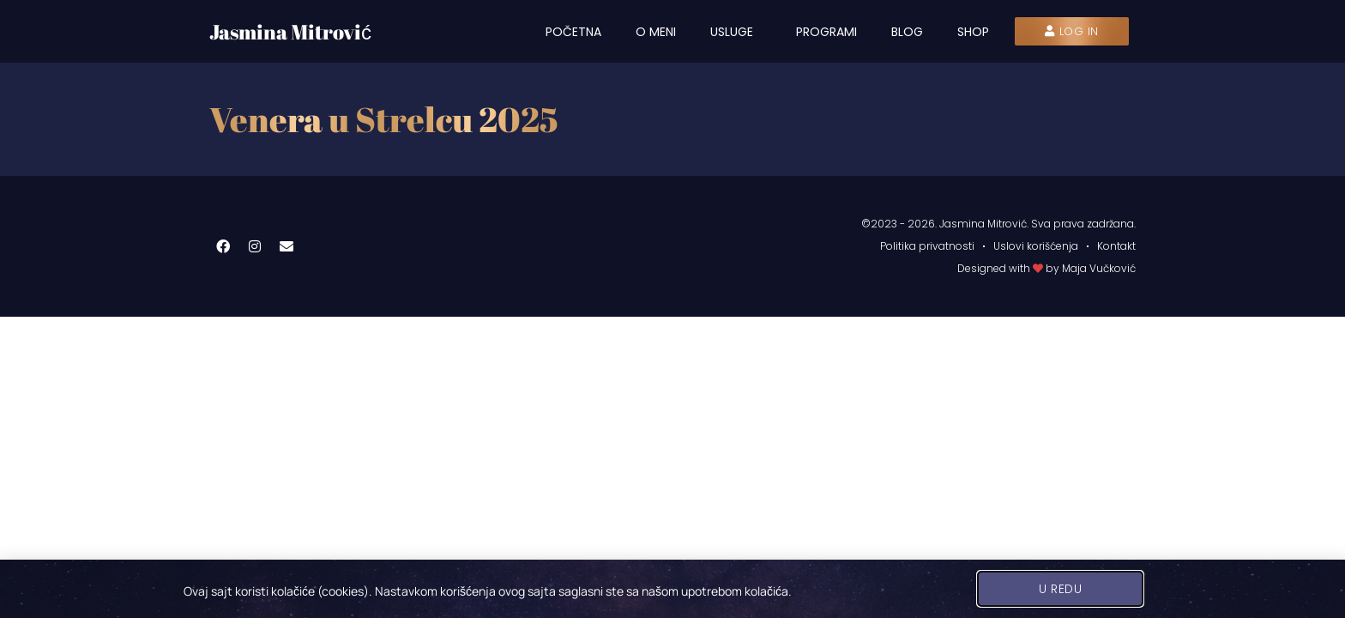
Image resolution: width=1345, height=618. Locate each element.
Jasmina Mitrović (290, 31)
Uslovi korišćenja (1035, 246)
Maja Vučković (1099, 268)
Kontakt (1116, 246)
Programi (826, 31)
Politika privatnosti (927, 246)
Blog (907, 31)
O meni (656, 31)
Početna (573, 31)
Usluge (736, 31)
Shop (973, 31)
